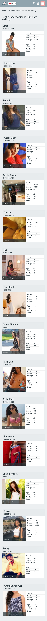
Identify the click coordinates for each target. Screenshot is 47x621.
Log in (38, 3)
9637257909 (7, 551)
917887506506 (9, 439)
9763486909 (7, 103)
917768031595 (8, 29)
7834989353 (7, 327)
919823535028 (8, 402)
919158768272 (9, 589)
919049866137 (8, 178)
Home (4, 11)
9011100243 (8, 66)
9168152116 (8, 365)
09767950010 (9, 215)
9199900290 (7, 253)
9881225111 (8, 290)
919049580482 (9, 514)
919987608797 (9, 141)
